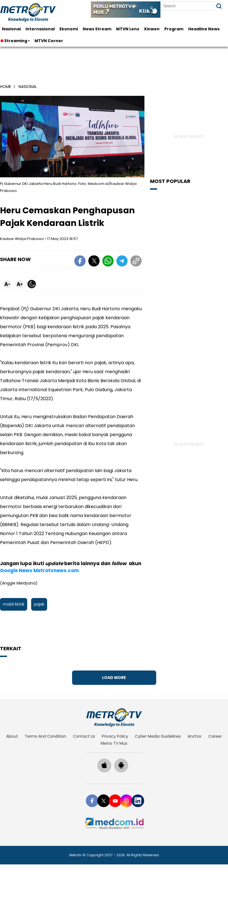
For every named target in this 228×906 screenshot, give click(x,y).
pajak (39, 604)
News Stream (97, 29)
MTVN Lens (127, 29)
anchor (195, 736)
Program (173, 29)
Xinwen (152, 29)
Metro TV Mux (114, 743)
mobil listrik (13, 604)
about (12, 736)
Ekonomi (68, 29)
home (5, 86)
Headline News (204, 29)
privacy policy (115, 736)
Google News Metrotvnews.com (39, 570)
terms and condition (45, 736)
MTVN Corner (48, 41)
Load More (114, 677)
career (215, 736)
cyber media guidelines (158, 736)
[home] (114, 717)
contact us (84, 736)
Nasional (11, 29)
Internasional (40, 29)
